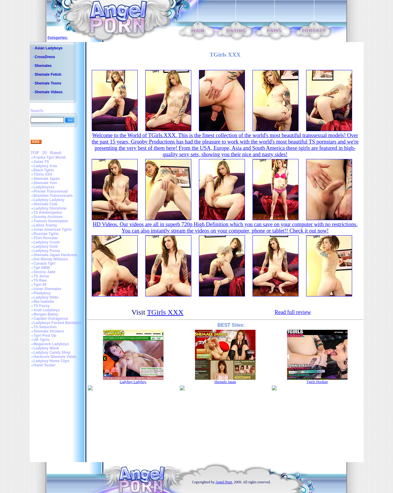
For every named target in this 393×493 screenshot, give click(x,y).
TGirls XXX (43, 174)
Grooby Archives (48, 217)
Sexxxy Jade (44, 272)
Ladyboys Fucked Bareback (58, 323)
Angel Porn (223, 482)
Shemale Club (46, 204)
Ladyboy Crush (47, 242)
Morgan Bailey (46, 314)
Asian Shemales (47, 289)
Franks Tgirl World (50, 157)
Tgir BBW (42, 268)
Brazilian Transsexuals (53, 196)
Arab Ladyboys (47, 310)
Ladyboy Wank (46, 348)
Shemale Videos (49, 92)
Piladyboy (42, 293)
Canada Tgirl (45, 263)
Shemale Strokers (49, 331)
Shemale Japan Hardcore (55, 255)
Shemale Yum (45, 183)
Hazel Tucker (45, 365)
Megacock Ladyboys (51, 344)
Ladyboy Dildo (46, 297)
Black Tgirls (44, 170)
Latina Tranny (45, 225)
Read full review (293, 312)
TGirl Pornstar (46, 238)
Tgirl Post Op (45, 335)
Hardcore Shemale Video (55, 357)
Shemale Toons (48, 83)
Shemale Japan (47, 179)
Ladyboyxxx (44, 187)
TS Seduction (45, 327)
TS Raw (40, 280)
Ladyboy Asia (45, 166)
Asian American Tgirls (53, 229)
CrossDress (45, 57)
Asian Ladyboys (49, 48)
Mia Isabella (44, 301)
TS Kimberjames (48, 212)
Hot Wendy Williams (51, 259)
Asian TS (41, 162)
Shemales (43, 66)
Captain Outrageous (51, 318)
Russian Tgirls (46, 234)
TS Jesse (41, 276)
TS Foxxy (42, 306)
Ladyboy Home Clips (52, 361)
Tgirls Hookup (317, 382)
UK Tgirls (42, 340)
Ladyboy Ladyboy (49, 200)
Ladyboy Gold (46, 246)
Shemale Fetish (48, 74)
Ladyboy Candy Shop (52, 352)
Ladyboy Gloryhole (50, 208)
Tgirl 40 (40, 285)
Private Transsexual (51, 191)
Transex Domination (51, 221)
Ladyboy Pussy (47, 251)
